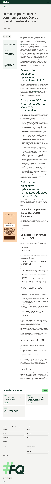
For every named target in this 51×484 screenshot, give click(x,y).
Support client (29, 448)
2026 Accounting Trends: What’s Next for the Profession (9, 65)
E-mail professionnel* (8, 223)
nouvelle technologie (36, 91)
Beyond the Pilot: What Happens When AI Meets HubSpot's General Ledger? (9, 54)
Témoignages (5, 448)
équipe (44, 323)
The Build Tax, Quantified (9, 59)
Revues (4, 451)
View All (45, 390)
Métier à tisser (25, 284)
